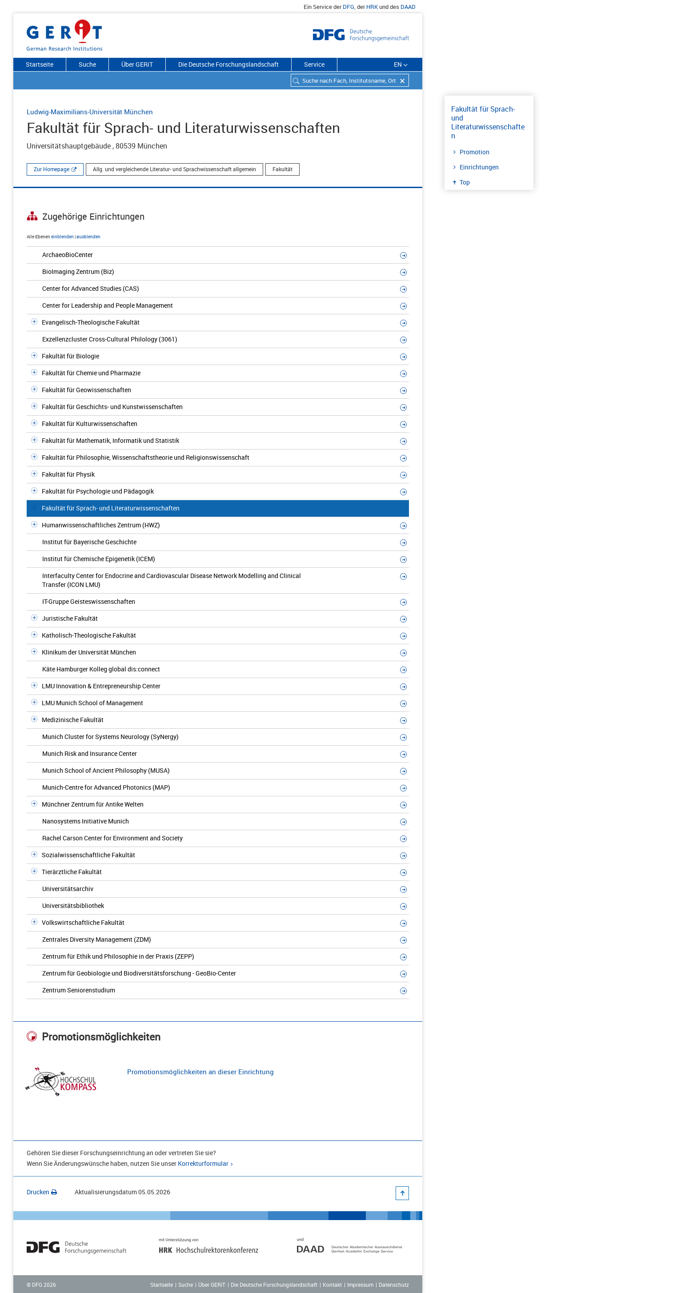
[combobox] (350, 80)
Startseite (39, 64)
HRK (372, 7)
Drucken (42, 1192)
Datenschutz (394, 1284)
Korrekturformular (203, 1163)
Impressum (360, 1284)
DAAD (408, 7)
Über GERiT (137, 64)
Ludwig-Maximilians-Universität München (90, 111)
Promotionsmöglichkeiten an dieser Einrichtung (200, 1071)
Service (314, 64)
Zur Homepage (51, 169)
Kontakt (332, 1284)
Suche (87, 64)
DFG (348, 7)
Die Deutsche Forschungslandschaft (228, 64)
